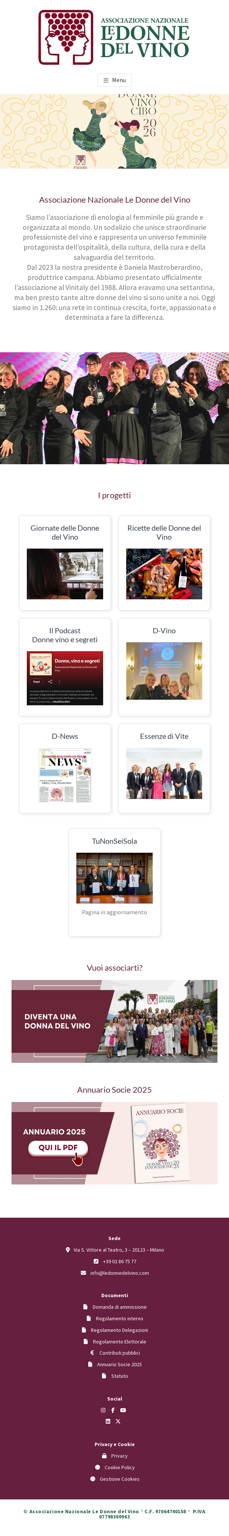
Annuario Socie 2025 (119, 1364)
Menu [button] (119, 80)
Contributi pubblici (119, 1352)
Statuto (119, 1376)
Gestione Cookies (120, 1479)
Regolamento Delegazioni (119, 1330)
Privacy (119, 1455)
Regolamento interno (119, 1318)
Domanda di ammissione (120, 1307)
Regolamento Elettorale (119, 1341)
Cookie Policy (120, 1467)
